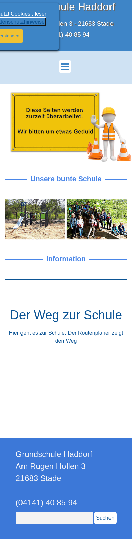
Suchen (105, 518)
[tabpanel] (66, 279)
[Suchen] (54, 518)
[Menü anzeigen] (65, 66)
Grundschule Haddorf (65, 7)
